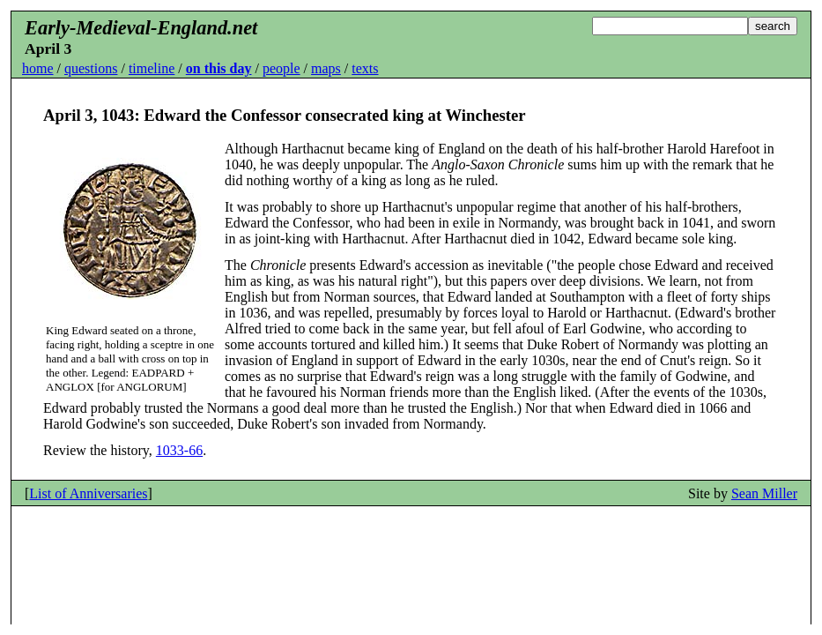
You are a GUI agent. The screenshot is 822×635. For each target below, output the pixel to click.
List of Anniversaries (88, 493)
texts (365, 68)
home (38, 68)
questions (90, 68)
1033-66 (179, 450)
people (281, 68)
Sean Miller (764, 493)
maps (326, 68)
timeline (151, 68)
